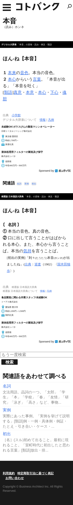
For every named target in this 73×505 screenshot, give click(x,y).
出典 (28, 264)
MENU (7, 7)
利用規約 (9, 473)
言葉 (37, 79)
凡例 (51, 119)
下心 (54, 92)
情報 (43, 119)
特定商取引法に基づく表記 (35, 473)
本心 (12, 79)
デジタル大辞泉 (9, 44)
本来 (12, 72)
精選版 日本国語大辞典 (12, 196)
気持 (27, 251)
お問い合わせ (14, 478)
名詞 (19, 184)
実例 (26, 184)
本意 (30, 92)
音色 (24, 72)
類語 (8, 92)
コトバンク (37, 6)
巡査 (37, 264)
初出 (34, 184)
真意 (18, 92)
